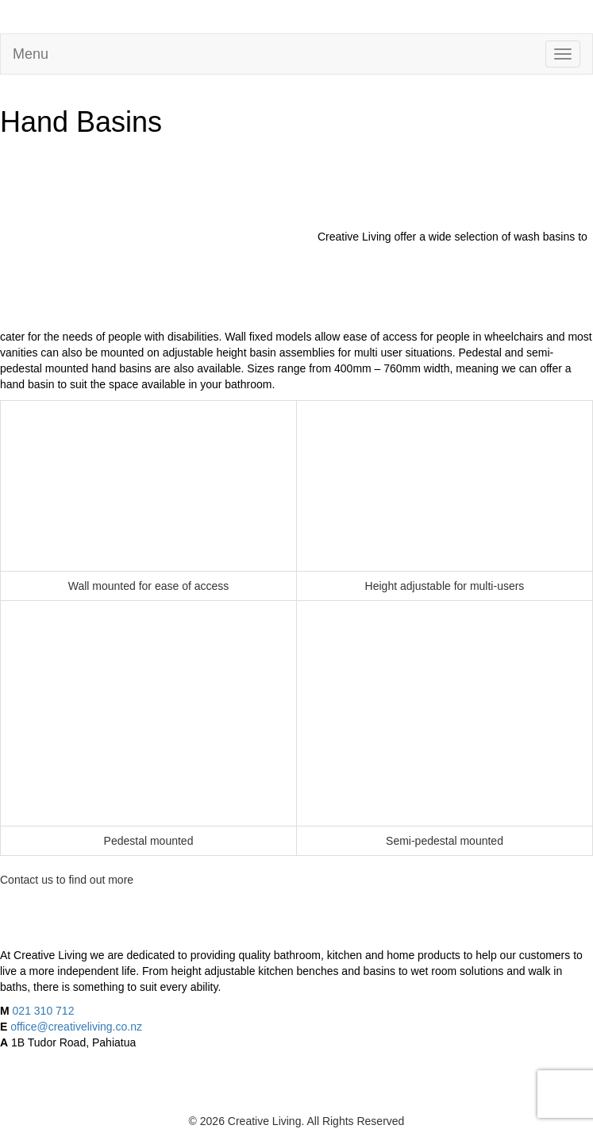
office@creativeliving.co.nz (76, 1026)
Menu (30, 54)
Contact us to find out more (66, 879)
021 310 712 (44, 1010)
